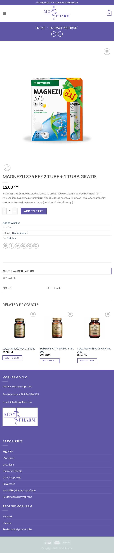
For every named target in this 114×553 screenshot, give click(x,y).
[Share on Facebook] (11, 246)
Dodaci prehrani (64, 28)
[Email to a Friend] (24, 246)
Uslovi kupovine (12, 477)
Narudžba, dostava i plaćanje (19, 490)
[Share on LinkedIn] (36, 246)
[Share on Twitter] (18, 246)
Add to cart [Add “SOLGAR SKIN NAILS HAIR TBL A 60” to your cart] (87, 361)
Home (40, 28)
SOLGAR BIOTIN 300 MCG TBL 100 (57, 350)
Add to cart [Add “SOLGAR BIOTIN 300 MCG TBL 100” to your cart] (50, 361)
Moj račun (8, 457)
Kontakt (7, 516)
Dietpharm (12, 238)
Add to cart (33, 211)
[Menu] (5, 13)
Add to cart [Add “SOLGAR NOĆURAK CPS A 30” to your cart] (12, 358)
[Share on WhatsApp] (5, 246)
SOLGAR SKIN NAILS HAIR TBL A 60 (94, 350)
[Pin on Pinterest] (30, 246)
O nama (7, 522)
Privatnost (9, 483)
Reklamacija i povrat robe (17, 496)
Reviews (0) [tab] (9, 278)
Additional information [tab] (18, 271)
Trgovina (8, 451)
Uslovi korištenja (12, 470)
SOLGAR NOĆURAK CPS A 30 (19, 348)
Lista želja (8, 464)
